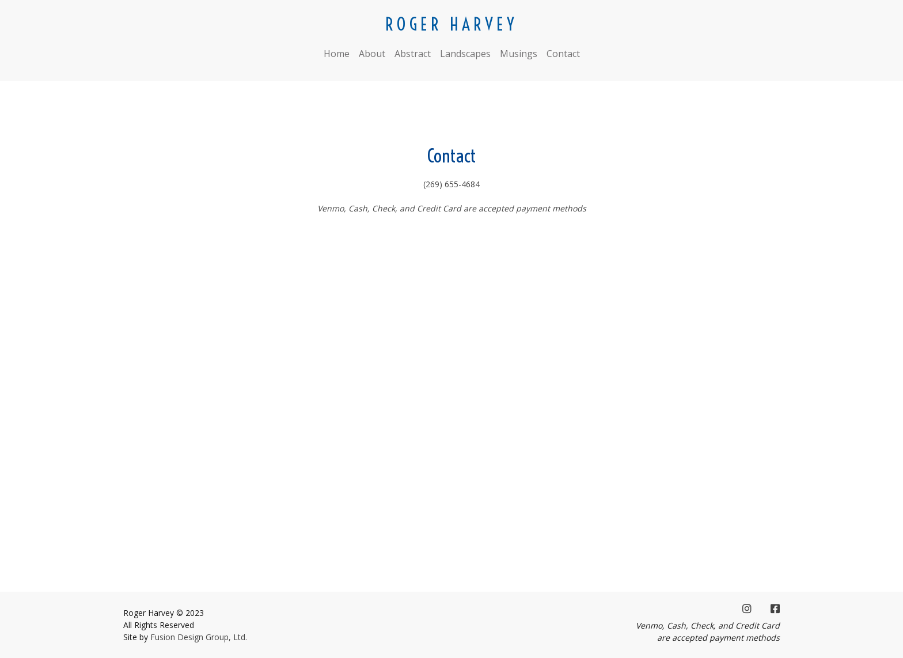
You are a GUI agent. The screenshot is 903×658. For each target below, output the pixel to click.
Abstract (412, 53)
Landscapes (465, 53)
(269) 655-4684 (451, 184)
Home (337, 53)
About (372, 53)
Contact (563, 53)
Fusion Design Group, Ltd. (198, 636)
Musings (518, 53)
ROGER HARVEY (451, 24)
